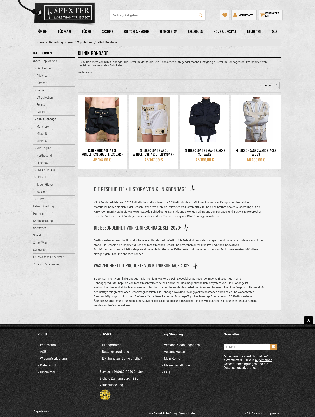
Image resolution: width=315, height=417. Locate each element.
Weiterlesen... (86, 72)
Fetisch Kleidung (43, 206)
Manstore (43, 126)
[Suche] (200, 15)
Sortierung (265, 85)
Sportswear (40, 228)
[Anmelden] (273, 347)
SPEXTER (42, 177)
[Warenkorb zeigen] (271, 15)
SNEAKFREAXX (46, 170)
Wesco (41, 192)
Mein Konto (172, 358)
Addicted (42, 75)
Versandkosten (174, 352)
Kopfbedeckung (43, 221)
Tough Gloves (45, 184)
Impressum (48, 345)
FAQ (167, 372)
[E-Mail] (250, 347)
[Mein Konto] (243, 15)
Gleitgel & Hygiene (136, 31)
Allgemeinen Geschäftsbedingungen (248, 362)
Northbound (44, 155)
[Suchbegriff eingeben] (157, 15)
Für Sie (86, 31)
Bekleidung (195, 31)
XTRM (40, 199)
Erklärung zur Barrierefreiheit (122, 358)
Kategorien (42, 53)
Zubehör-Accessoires (46, 264)
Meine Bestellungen (178, 365)
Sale (274, 31)
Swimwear (39, 250)
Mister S (42, 141)
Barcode (42, 83)
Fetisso (41, 105)
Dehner (41, 90)
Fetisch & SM (168, 31)
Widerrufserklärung (53, 358)
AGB (43, 352)
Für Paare (64, 31)
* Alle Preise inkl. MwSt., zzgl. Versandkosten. (172, 413)
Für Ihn (42, 31)
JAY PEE (42, 112)
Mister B (42, 134)
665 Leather (44, 68)
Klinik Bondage (46, 119)
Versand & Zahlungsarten (182, 345)
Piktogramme (111, 345)
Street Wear (40, 243)
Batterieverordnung (115, 352)
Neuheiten (254, 31)
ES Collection (45, 97)
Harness (38, 214)
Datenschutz (49, 365)
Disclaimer (47, 372)
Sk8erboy (42, 163)
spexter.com (58, 14)
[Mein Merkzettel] (224, 15)
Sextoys (107, 31)
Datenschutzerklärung (239, 368)
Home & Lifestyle (225, 31)
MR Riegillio (44, 148)
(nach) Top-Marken (45, 61)
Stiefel (37, 235)
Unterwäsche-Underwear (48, 257)
